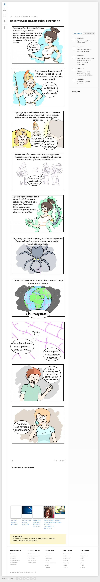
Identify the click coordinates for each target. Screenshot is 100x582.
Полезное (84, 553)
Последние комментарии (32, 559)
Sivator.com (20, 572)
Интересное (66, 558)
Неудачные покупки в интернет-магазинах (37, 523)
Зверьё (47, 567)
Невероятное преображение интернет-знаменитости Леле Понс (49, 524)
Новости (65, 567)
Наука (65, 565)
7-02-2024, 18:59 (15, 16)
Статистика (13, 564)
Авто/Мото (48, 553)
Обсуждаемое (89, 33)
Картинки (34, 16)
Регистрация (32, 562)
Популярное (78, 33)
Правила (12, 558)
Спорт (82, 558)
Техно (82, 560)
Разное (83, 567)
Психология (84, 556)
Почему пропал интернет (14, 522)
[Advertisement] (38, 9)
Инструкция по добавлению (15, 561)
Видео (47, 560)
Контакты (13, 556)
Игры (64, 556)
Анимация (48, 558)
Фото (82, 562)
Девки (47, 565)
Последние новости (34, 556)
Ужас (82, 565)
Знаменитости (67, 553)
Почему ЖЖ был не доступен (26, 522)
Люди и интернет (58, 521)
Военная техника (50, 562)
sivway (25, 16)
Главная (12, 553)
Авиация (48, 556)
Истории (65, 560)
